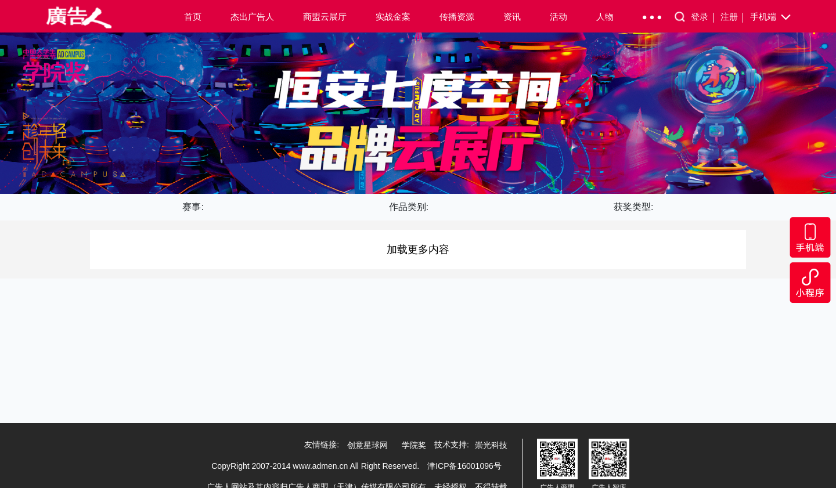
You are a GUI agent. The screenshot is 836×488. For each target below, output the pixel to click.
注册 (731, 17)
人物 (605, 16)
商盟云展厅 (325, 16)
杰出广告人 (252, 16)
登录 (702, 17)
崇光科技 (491, 445)
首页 (192, 16)
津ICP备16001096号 (464, 466)
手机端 (771, 17)
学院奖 (414, 445)
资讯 (512, 16)
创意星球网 (367, 445)
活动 (558, 16)
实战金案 (393, 16)
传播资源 (456, 16)
